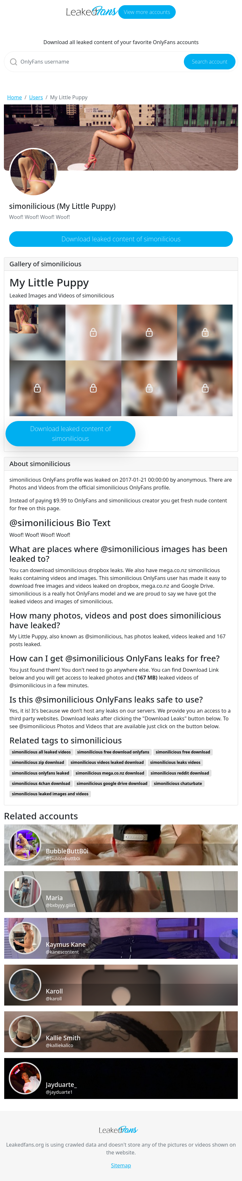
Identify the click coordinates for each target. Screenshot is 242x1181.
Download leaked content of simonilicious (121, 239)
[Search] (121, 61)
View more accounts (147, 12)
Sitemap (121, 1165)
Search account (209, 61)
